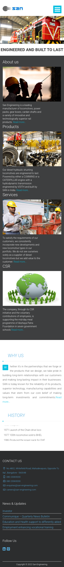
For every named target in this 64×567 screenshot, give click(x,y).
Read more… (19, 122)
